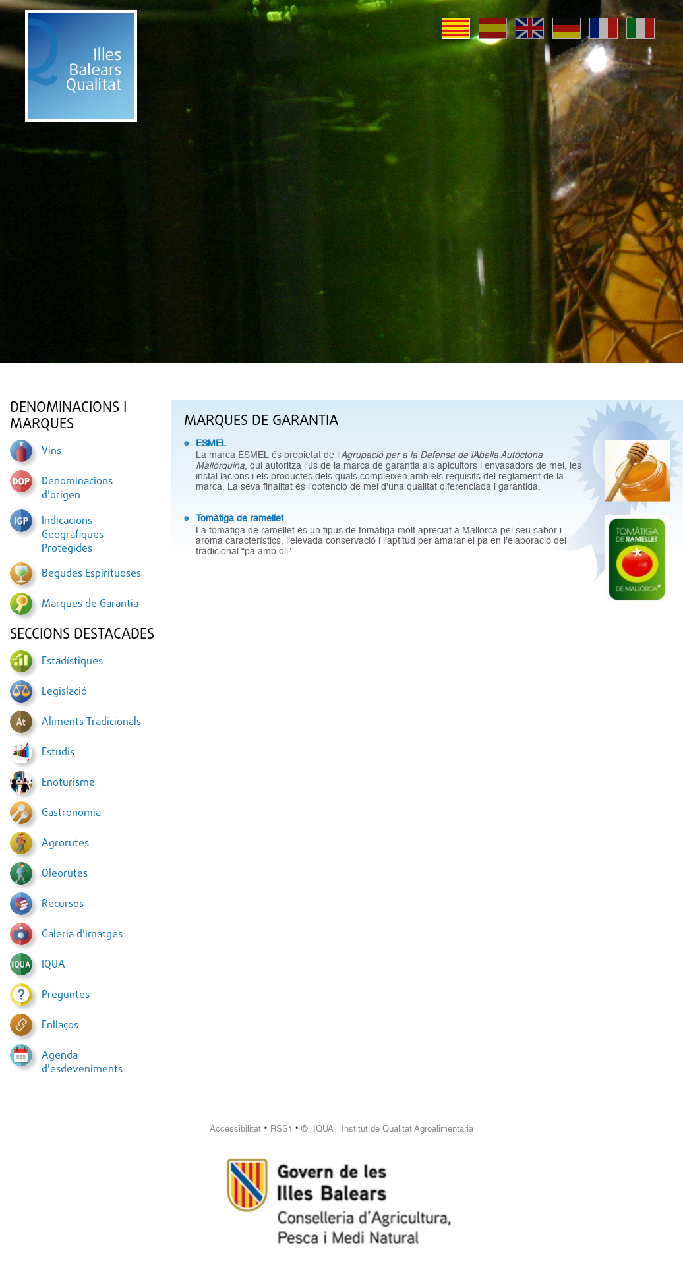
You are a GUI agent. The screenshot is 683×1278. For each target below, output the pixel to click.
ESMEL (211, 443)
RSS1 (281, 1129)
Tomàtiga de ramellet (239, 518)
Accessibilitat (235, 1129)
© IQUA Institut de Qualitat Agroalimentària (387, 1129)
